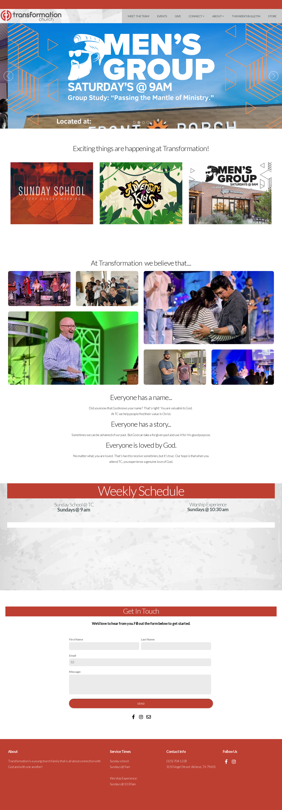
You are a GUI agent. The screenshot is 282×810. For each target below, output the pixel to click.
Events (162, 16)
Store (272, 16)
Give (178, 16)
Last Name (148, 639)
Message (75, 671)
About (218, 16)
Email (72, 655)
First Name (76, 639)
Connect (196, 16)
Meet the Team (138, 16)
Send (141, 703)
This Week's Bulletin (246, 16)
